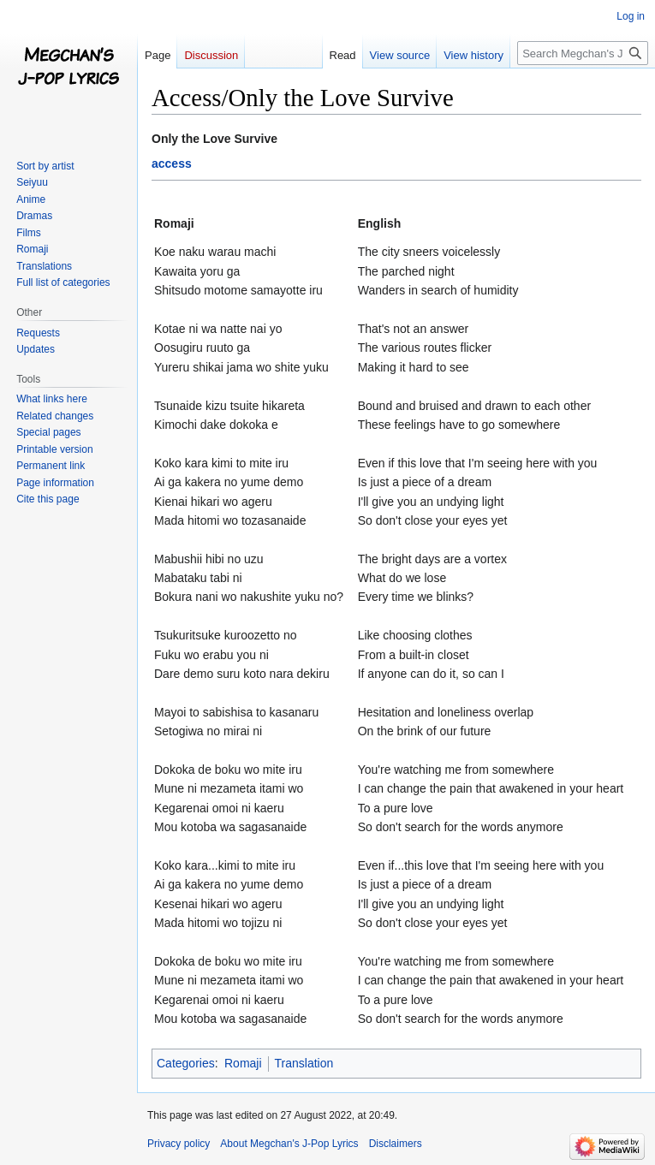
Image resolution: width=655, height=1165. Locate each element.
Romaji (243, 1063)
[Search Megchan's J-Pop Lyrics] (582, 53)
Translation (304, 1063)
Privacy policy (178, 1144)
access (172, 163)
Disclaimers (395, 1144)
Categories (186, 1063)
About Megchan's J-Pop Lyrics (289, 1144)
